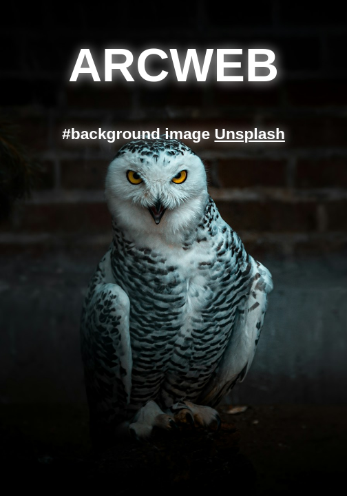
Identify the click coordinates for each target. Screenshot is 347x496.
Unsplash (249, 134)
